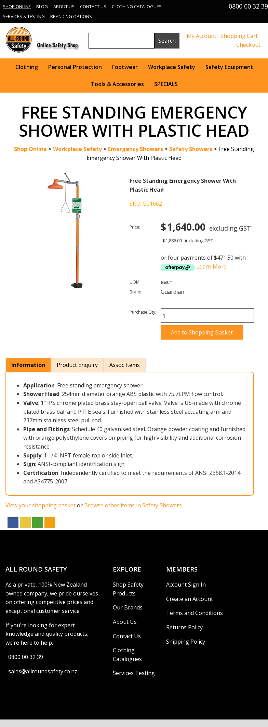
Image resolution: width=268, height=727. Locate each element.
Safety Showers (190, 149)
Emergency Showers (135, 149)
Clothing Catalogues (137, 6)
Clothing (26, 67)
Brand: (136, 292)
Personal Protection (75, 67)
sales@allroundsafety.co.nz (42, 671)
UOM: (135, 282)
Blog (42, 6)
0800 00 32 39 (25, 657)
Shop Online (17, 6)
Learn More (211, 266)
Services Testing (134, 673)
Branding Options (71, 16)
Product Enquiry (77, 365)
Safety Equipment (229, 67)
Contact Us (93, 6)
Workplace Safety (171, 67)
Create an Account (189, 599)
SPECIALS (166, 84)
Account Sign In (186, 584)
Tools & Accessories (117, 84)
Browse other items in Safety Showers (133, 505)
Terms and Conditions (194, 613)
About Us (64, 6)
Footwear (125, 67)
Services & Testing (24, 16)
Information (28, 365)
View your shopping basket (40, 505)
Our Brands (128, 607)
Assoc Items (124, 365)
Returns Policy (184, 627)
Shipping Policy (185, 641)
